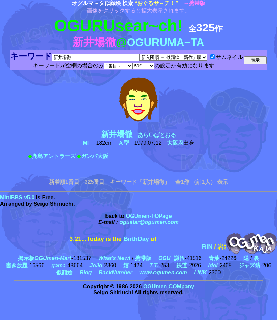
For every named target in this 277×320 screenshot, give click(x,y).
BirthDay (136, 239)
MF (87, 143)
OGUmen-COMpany (168, 286)
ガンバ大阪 (94, 156)
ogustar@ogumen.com (149, 222)
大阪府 (175, 143)
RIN (213, 246)
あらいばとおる (141, 135)
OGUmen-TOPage (149, 216)
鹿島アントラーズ (54, 156)
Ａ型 (123, 143)
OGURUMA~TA (166, 42)
